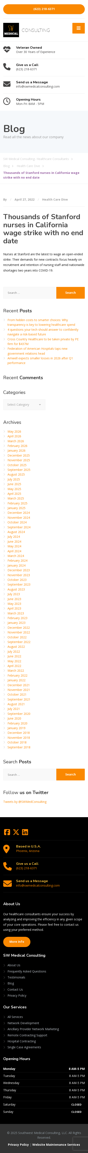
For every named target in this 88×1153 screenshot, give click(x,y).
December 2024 (18, 513)
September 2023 (18, 584)
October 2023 (17, 580)
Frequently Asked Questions (26, 971)
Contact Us (15, 989)
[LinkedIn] (25, 833)
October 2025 (17, 465)
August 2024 (16, 532)
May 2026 (14, 431)
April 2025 (14, 494)
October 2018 (17, 742)
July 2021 (13, 709)
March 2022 (15, 670)
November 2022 (18, 632)
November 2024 (18, 518)
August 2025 (16, 474)
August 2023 (16, 589)
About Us (13, 965)
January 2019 (16, 728)
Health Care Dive (55, 199)
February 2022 (17, 675)
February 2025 (17, 503)
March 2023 (15, 613)
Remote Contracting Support (27, 1035)
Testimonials (16, 977)
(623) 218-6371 (44, 9)
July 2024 (13, 537)
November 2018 (18, 738)
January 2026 (16, 450)
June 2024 (14, 541)
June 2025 (14, 484)
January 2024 (16, 565)
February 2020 (17, 723)
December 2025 (18, 455)
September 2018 (18, 747)
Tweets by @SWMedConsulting (24, 802)
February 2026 (17, 446)
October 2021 (17, 694)
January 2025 (16, 508)
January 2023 (16, 623)
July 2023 (13, 594)
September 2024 (18, 527)
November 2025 (18, 460)
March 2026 (15, 441)
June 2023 (14, 599)
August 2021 (16, 704)
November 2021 (18, 690)
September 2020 (18, 714)
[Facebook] (7, 833)
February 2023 (17, 618)
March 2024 (15, 556)
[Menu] (78, 28)
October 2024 (17, 522)
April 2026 (14, 436)
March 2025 (15, 498)
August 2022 (16, 647)
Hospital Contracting (21, 1041)
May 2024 (14, 546)
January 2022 (16, 680)
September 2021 (18, 699)
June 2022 (14, 656)
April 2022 (14, 666)
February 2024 (17, 560)
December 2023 (18, 570)
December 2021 (18, 685)
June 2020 (14, 718)
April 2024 (14, 551)
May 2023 (14, 604)
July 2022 (13, 651)
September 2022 (18, 642)
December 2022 (18, 628)
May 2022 (14, 661)
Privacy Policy (16, 995)
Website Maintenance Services (56, 1145)
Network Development (23, 1023)
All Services (15, 1017)
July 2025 (13, 479)
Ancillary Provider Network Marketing (33, 1029)
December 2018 (18, 733)
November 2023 (18, 575)
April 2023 (14, 608)
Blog (10, 983)
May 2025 (14, 489)
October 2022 (17, 637)
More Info (16, 942)
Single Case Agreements (24, 1047)
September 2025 (18, 470)
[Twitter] (16, 833)
